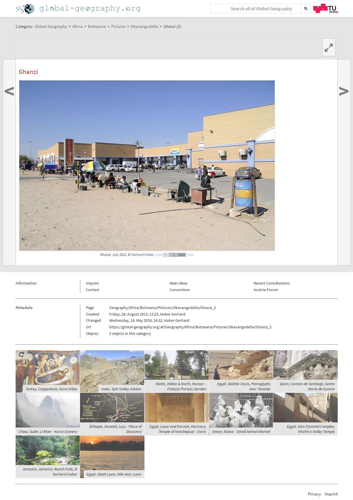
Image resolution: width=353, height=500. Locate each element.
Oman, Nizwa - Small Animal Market (241, 431)
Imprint (92, 283)
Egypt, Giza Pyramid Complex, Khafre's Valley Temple (311, 429)
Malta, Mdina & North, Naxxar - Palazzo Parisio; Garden (181, 386)
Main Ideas (179, 283)
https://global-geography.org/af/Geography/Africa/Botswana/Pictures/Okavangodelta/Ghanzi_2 (190, 326)
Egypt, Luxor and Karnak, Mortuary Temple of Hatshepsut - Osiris (178, 429)
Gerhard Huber (142, 254)
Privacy (314, 494)
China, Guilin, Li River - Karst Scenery (47, 431)
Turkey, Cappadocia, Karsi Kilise (51, 388)
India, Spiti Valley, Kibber (121, 388)
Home (79, 9)
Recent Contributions (272, 283)
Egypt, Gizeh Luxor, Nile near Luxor (114, 474)
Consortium (180, 289)
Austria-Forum (266, 289)
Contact (92, 289)
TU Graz (325, 8)
